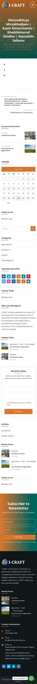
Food (3, 255)
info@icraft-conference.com (15, 640)
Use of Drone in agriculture (7, 149)
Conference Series (8, 135)
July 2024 (4, 431)
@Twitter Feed (6, 219)
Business (4, 250)
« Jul (8, 203)
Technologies (6, 260)
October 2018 (6, 436)
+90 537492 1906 (11, 633)
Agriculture (5, 244)
